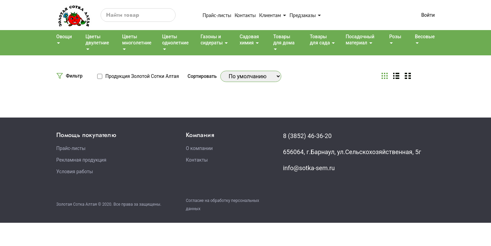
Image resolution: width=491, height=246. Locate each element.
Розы (395, 36)
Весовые (425, 36)
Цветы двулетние (97, 39)
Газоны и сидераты (211, 39)
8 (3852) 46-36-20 (307, 135)
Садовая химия (249, 39)
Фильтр (74, 76)
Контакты (245, 15)
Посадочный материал (360, 39)
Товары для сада (320, 39)
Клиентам (272, 15)
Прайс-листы (217, 15)
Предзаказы (305, 15)
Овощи (64, 36)
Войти (428, 15)
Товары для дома (284, 39)
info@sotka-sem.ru (309, 168)
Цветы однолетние (175, 39)
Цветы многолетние (136, 39)
